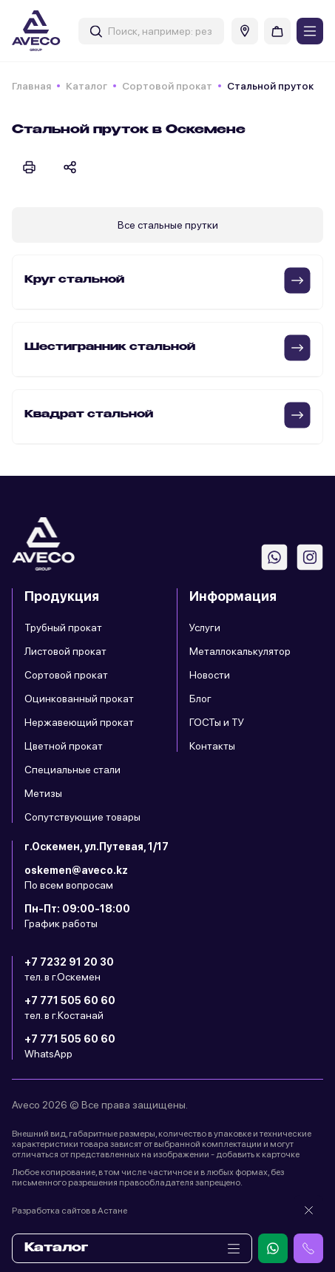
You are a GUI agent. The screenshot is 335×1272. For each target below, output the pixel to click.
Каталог (86, 86)
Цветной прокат (63, 746)
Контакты (212, 746)
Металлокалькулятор (240, 651)
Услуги (204, 627)
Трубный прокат (63, 627)
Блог (200, 698)
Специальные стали (72, 769)
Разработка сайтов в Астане (69, 1210)
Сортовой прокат (167, 86)
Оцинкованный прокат (79, 698)
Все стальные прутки (168, 225)
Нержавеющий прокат (79, 722)
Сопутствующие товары (82, 817)
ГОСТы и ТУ (216, 722)
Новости (209, 675)
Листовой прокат (65, 651)
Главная (31, 86)
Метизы (43, 793)
